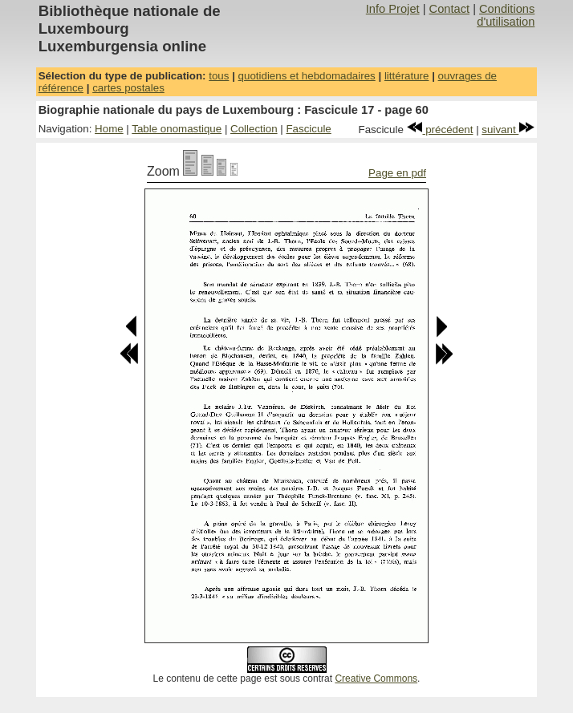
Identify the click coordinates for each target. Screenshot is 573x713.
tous (219, 76)
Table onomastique (176, 129)
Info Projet (393, 8)
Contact (449, 8)
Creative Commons (376, 678)
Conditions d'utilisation (505, 15)
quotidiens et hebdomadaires (307, 76)
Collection (254, 129)
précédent (440, 130)
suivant (508, 130)
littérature (406, 76)
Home (109, 129)
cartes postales (128, 88)
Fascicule (308, 129)
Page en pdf (397, 173)
